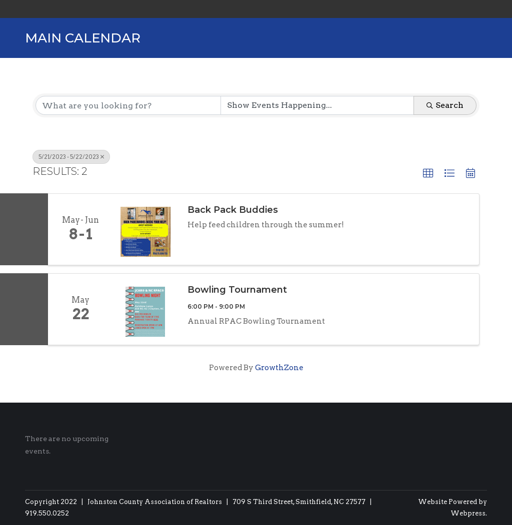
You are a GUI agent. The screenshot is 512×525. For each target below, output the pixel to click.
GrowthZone (279, 367)
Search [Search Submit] (445, 105)
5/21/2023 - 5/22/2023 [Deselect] (71, 156)
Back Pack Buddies (233, 209)
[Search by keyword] (128, 105)
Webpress (468, 513)
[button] (428, 173)
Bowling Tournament (237, 289)
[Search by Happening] (317, 105)
